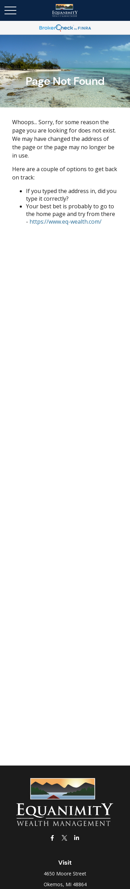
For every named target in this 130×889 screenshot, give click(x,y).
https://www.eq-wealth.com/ (65, 221)
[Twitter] (64, 837)
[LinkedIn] (76, 837)
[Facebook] (52, 837)
